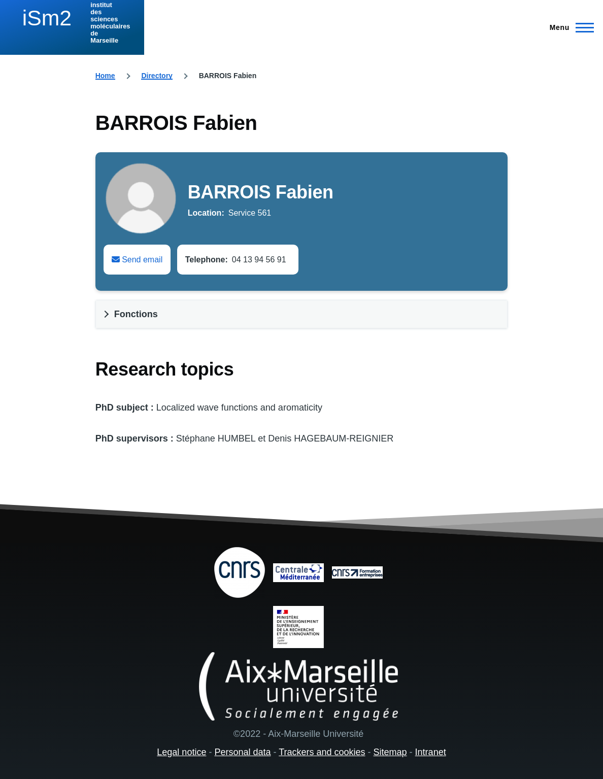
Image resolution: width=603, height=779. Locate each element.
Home (105, 76)
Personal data (242, 752)
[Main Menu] (569, 27)
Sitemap (390, 752)
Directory (156, 76)
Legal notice (181, 752)
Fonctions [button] (136, 314)
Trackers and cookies (322, 752)
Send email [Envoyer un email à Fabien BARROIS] (137, 259)
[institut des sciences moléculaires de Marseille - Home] (72, 23)
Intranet (430, 752)
